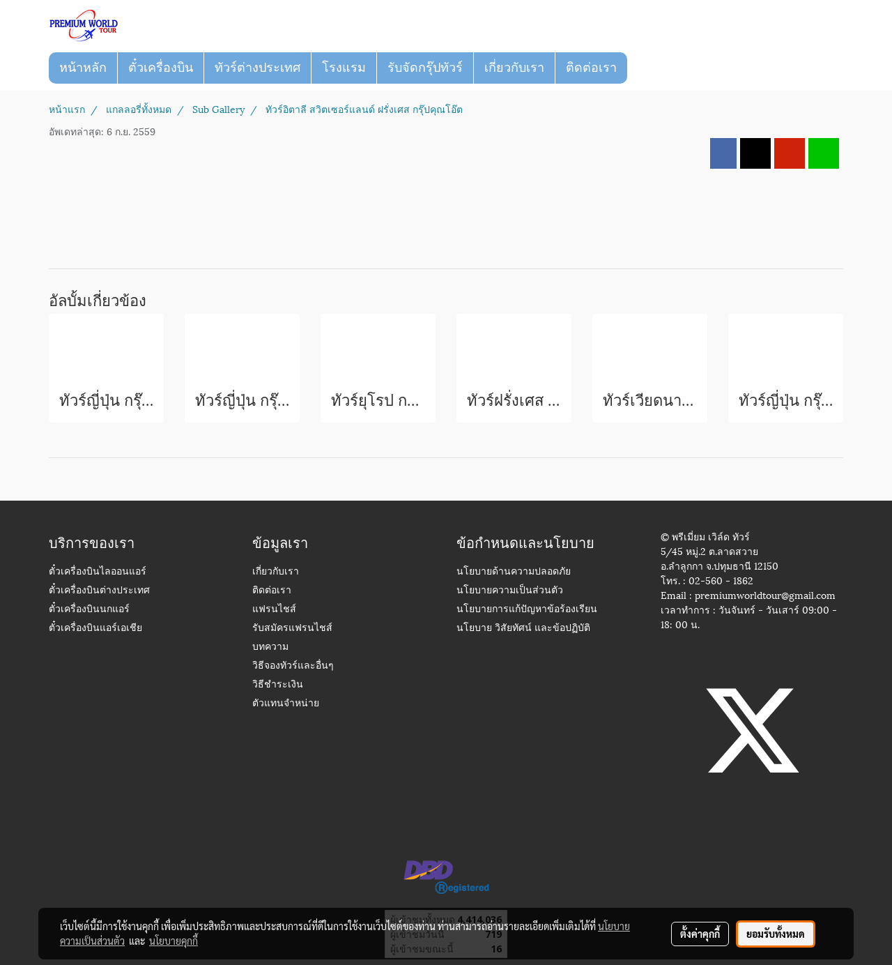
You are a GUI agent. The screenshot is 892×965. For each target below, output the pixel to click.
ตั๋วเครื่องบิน (160, 68)
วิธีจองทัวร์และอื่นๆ (293, 666)
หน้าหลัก (83, 68)
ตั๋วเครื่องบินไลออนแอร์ (97, 572)
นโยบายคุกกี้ (173, 940)
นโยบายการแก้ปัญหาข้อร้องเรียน (526, 610)
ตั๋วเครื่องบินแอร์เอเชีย (95, 628)
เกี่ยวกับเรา (514, 68)
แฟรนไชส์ (274, 610)
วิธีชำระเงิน (277, 685)
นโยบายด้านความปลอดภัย (513, 572)
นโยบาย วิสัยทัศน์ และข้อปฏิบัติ (523, 628)
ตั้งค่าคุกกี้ (700, 933)
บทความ (270, 647)
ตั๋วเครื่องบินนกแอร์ (89, 610)
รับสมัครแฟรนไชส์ (292, 628)
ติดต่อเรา (591, 68)
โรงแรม (344, 68)
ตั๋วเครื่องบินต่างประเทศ (99, 591)
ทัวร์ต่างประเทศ (257, 68)
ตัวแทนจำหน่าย (285, 704)
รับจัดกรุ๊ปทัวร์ (425, 68)
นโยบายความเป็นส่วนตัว (509, 591)
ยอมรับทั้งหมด (775, 933)
